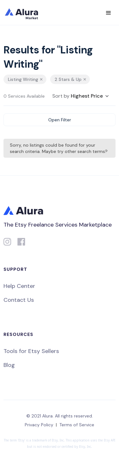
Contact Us (18, 300)
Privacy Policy (39, 425)
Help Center (19, 286)
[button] (109, 13)
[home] (25, 12)
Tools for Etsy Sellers (31, 351)
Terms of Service (76, 425)
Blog (9, 365)
